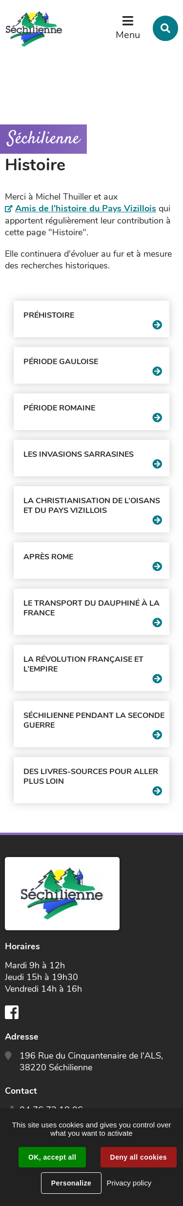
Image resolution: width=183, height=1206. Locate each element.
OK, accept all (52, 1157)
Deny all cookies (138, 1157)
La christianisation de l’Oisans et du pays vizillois (91, 505)
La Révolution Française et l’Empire (83, 664)
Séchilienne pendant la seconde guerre (93, 720)
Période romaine (59, 408)
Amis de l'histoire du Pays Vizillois (85, 208)
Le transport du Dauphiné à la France (91, 608)
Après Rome (48, 557)
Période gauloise (60, 362)
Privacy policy (128, 1183)
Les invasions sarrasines (78, 454)
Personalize (71, 1183)
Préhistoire (48, 315)
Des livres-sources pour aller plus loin (90, 776)
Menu (128, 34)
